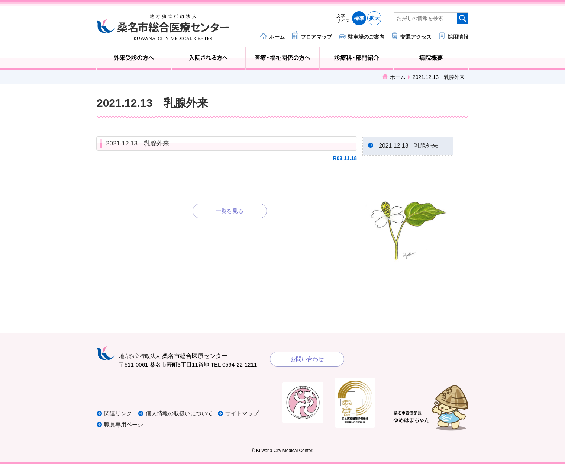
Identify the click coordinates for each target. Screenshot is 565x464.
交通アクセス (416, 36)
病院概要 (431, 58)
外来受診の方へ (134, 58)
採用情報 (458, 36)
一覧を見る (229, 211)
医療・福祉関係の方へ (282, 58)
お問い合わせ (307, 359)
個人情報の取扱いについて (179, 414)
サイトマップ (242, 414)
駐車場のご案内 (366, 36)
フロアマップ (316, 36)
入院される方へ (208, 58)
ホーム (277, 36)
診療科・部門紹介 (356, 58)
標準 (359, 18)
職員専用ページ (123, 425)
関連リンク (118, 414)
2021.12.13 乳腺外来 (137, 143)
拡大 (374, 18)
